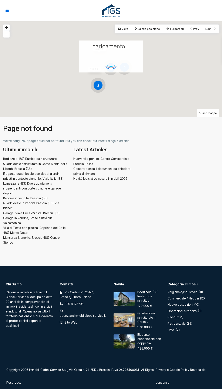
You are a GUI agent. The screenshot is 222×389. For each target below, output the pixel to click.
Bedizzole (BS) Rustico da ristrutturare (30, 159)
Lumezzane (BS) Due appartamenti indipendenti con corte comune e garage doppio (32, 188)
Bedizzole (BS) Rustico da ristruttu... (148, 296)
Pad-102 (173, 317)
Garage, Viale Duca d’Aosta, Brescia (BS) (32, 213)
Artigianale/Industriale (183, 292)
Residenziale (177, 323)
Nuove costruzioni (180, 304)
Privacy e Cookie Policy (172, 370)
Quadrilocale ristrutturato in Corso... (146, 317)
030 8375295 (74, 304)
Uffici (171, 330)
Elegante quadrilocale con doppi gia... (149, 339)
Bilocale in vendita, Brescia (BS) (25, 198)
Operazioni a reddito (182, 311)
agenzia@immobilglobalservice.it (83, 315)
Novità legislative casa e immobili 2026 (100, 178)
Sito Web (71, 322)
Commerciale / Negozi (183, 298)
